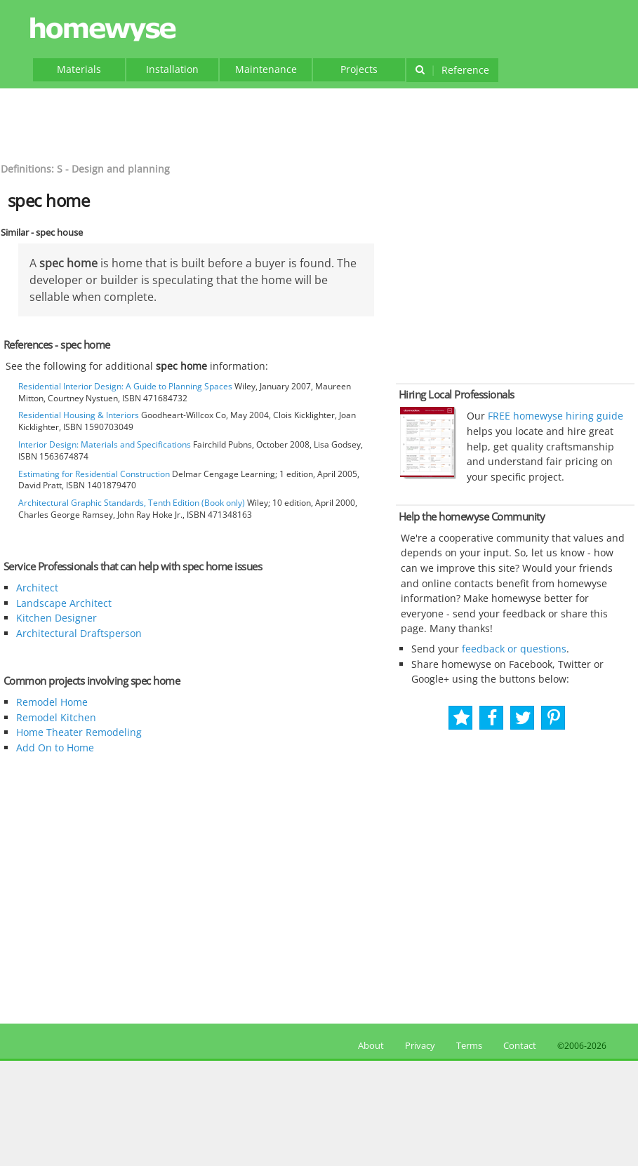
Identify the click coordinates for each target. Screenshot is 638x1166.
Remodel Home (52, 702)
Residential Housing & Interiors (78, 415)
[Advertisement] (319, 123)
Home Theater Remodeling (79, 732)
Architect (37, 587)
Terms (469, 1045)
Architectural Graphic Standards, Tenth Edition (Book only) (131, 503)
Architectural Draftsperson (79, 633)
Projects (359, 69)
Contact (519, 1045)
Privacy (420, 1045)
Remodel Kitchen (56, 717)
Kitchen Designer (56, 617)
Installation (172, 69)
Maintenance (266, 69)
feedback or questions (514, 648)
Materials (79, 69)
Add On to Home (55, 747)
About (369, 1045)
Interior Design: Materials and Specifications (104, 444)
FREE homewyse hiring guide (554, 415)
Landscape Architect (64, 603)
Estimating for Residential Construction (94, 474)
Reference (452, 69)
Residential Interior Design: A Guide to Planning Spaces (125, 386)
